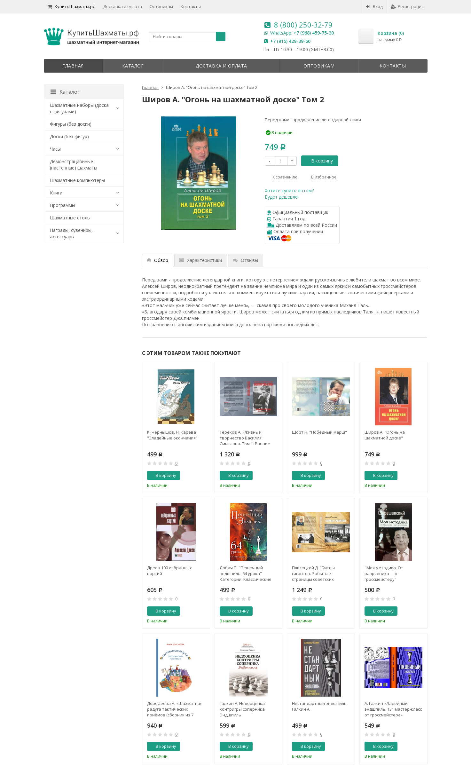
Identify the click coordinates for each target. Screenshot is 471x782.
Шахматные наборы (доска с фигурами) (79, 108)
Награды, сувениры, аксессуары (71, 233)
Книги (56, 193)
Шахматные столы (70, 218)
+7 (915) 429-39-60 (290, 41)
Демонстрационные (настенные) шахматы (73, 164)
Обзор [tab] (157, 260)
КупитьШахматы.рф (72, 6)
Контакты (191, 6)
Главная (73, 66)
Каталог (133, 66)
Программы (62, 205)
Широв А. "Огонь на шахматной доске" (385, 435)
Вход (374, 6)
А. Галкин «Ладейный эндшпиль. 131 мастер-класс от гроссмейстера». (393, 709)
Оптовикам (161, 6)
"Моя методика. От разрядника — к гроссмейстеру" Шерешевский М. (384, 573)
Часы (55, 149)
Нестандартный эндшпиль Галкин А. (319, 706)
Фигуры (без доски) (70, 124)
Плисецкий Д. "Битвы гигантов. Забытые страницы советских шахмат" (313, 573)
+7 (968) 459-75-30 (314, 33)
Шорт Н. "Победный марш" (319, 432)
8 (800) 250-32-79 (303, 24)
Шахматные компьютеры (77, 180)
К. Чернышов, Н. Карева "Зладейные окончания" (172, 435)
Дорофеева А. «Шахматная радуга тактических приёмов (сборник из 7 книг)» (174, 709)
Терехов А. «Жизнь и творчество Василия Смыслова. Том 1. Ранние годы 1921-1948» (245, 437)
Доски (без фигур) (69, 136)
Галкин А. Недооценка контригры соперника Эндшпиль (242, 709)
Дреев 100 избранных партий (169, 570)
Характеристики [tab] (200, 260)
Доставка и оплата (122, 6)
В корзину (318, 161)
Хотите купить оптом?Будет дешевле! (289, 193)
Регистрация (407, 6)
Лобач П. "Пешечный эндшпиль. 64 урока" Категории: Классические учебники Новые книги (245, 573)
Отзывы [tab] (245, 260)
